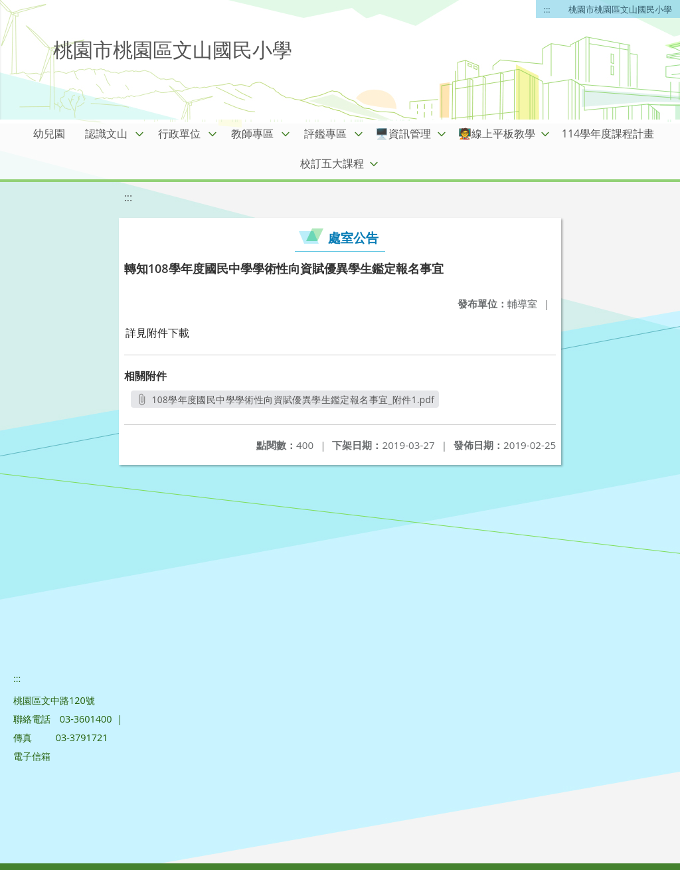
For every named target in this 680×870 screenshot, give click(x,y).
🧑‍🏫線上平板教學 (496, 133)
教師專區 (252, 133)
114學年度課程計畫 (608, 133)
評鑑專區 (325, 133)
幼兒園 (49, 133)
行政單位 (179, 133)
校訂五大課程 (332, 163)
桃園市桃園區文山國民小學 (620, 9)
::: (547, 9)
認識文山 (106, 133)
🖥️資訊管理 (403, 133)
